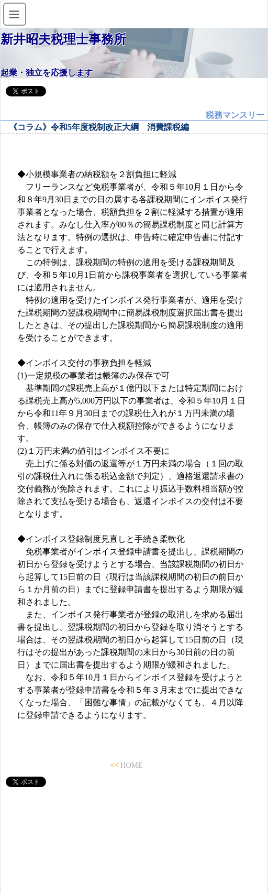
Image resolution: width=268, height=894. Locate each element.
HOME (131, 765)
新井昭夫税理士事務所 (63, 39)
